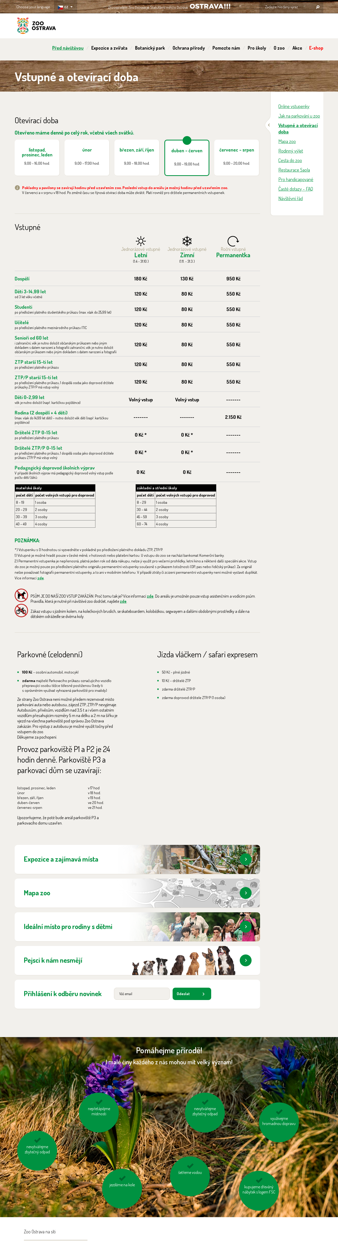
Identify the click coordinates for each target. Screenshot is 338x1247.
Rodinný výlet (290, 150)
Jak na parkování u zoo (299, 115)
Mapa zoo (138, 893)
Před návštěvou (68, 48)
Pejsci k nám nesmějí (138, 960)
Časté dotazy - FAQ (295, 188)
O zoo (279, 48)
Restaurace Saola (294, 169)
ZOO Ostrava (36, 26)
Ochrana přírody (189, 48)
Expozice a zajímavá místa (138, 859)
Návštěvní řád (290, 198)
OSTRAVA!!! (210, 6)
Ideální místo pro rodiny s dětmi (138, 927)
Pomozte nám (226, 48)
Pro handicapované (295, 179)
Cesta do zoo (290, 160)
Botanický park (150, 48)
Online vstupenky (293, 106)
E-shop (316, 48)
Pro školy (257, 48)
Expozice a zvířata (109, 48)
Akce (297, 48)
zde (40, 578)
